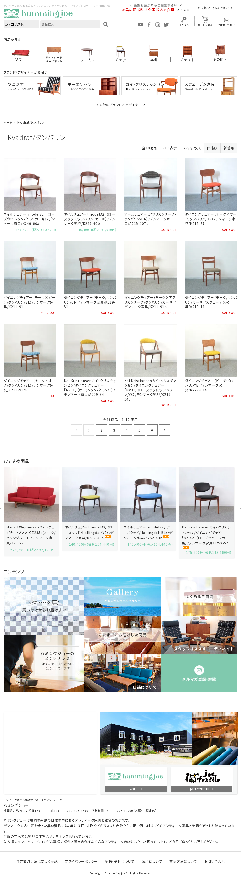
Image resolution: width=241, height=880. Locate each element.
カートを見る (205, 25)
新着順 (229, 147)
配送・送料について (120, 861)
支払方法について (183, 861)
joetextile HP (200, 789)
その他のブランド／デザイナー (119, 104)
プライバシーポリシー (81, 861)
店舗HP (134, 789)
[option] (31, 511)
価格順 (212, 147)
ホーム (8, 122)
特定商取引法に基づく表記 (37, 861)
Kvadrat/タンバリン (31, 122)
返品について (152, 861)
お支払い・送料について (214, 8)
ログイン (183, 25)
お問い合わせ (226, 25)
